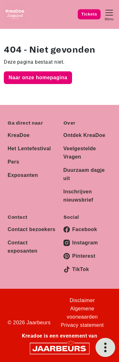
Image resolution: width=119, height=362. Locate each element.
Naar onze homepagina (38, 77)
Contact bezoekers (32, 229)
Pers (13, 162)
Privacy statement (82, 325)
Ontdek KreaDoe (84, 135)
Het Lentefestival (29, 148)
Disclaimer (82, 300)
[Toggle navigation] (109, 14)
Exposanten (23, 175)
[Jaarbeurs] (59, 348)
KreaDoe (19, 135)
